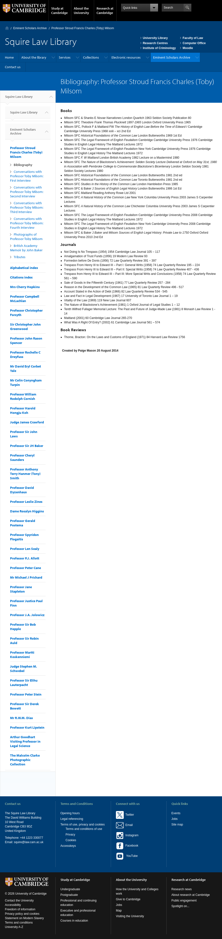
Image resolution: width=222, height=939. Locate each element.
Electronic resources (126, 57)
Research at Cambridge (105, 10)
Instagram (127, 835)
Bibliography (23, 165)
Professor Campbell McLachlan (24, 298)
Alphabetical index (24, 268)
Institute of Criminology (159, 48)
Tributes (19, 257)
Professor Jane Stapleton (21, 589)
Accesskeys (68, 846)
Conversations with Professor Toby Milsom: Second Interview (26, 191)
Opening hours (70, 813)
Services (65, 57)
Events (176, 813)
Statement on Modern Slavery (24, 918)
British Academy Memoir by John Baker (26, 247)
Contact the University (19, 900)
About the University (81, 10)
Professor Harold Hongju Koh (22, 410)
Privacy (70, 834)
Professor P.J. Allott (24, 558)
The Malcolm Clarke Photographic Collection (25, 759)
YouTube (127, 856)
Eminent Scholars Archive (30, 28)
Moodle (188, 48)
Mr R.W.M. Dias (21, 718)
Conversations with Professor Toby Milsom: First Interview (26, 176)
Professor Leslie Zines (26, 501)
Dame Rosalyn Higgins (27, 511)
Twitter (125, 814)
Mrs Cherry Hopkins (25, 287)
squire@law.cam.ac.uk (28, 842)
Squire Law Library (19, 98)
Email (128, 825)
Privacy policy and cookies (22, 913)
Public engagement (184, 900)
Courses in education (74, 920)
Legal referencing (72, 819)
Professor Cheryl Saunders (22, 457)
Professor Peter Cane (25, 568)
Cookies (71, 840)
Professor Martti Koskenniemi (22, 654)
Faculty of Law (193, 38)
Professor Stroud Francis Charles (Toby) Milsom (82, 28)
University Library (155, 38)
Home (7, 28)
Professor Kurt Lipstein (27, 727)
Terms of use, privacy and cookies (83, 824)
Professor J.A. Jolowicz (27, 615)
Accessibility (13, 905)
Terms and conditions (19, 922)
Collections (91, 57)
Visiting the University (130, 916)
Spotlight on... (180, 906)
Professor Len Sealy (24, 548)
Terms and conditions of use (84, 829)
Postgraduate (69, 895)
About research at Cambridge (191, 895)
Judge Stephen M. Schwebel (23, 668)
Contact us (13, 67)
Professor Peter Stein (25, 694)
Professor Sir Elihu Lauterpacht (23, 682)
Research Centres (155, 43)
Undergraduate (70, 889)
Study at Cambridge (59, 10)
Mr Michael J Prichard (26, 577)
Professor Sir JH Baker (26, 446)
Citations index (21, 277)
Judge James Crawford (27, 422)
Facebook (127, 845)
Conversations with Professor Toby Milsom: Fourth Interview (26, 223)
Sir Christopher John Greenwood (25, 326)
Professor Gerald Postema (22, 523)
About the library (33, 57)
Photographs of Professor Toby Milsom (26, 236)
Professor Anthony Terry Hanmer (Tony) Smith (25, 473)
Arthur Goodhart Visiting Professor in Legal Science (25, 741)
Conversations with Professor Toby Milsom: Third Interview (26, 207)
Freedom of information (20, 909)
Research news (182, 889)
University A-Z (14, 927)
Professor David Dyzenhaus (22, 489)
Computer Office (194, 43)
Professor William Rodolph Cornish (23, 396)
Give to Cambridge (128, 899)
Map (119, 910)
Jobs (175, 819)
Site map (177, 824)
